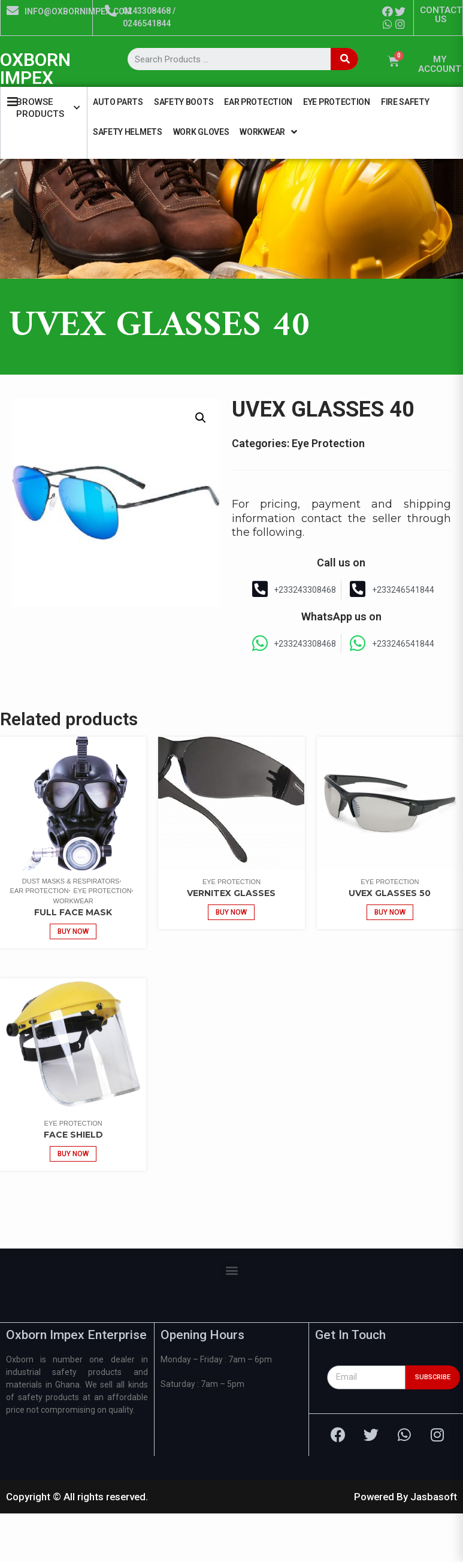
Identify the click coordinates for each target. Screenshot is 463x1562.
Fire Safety (405, 102)
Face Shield (73, 1134)
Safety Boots (183, 102)
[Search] (344, 59)
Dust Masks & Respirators (71, 881)
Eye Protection (336, 102)
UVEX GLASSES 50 (390, 893)
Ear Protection (258, 102)
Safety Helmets (127, 132)
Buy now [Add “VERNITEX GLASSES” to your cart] (231, 912)
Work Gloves (201, 132)
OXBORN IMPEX (35, 68)
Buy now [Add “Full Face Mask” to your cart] (73, 931)
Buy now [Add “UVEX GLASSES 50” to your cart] (389, 912)
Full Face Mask (73, 912)
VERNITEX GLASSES (231, 893)
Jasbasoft (433, 1497)
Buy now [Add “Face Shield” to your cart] (73, 1154)
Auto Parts (118, 102)
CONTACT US (441, 15)
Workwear (268, 132)
